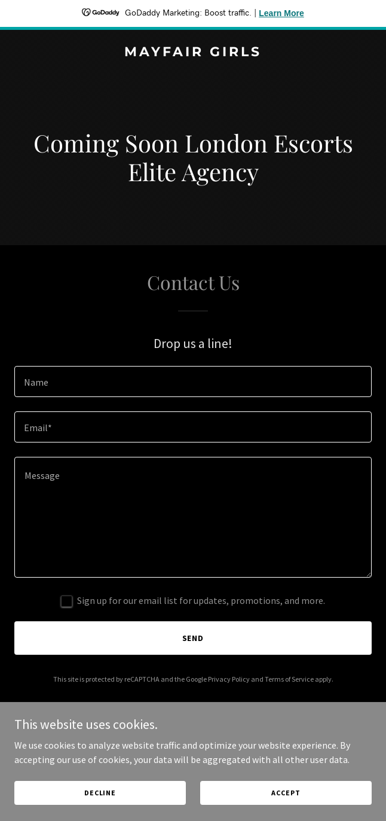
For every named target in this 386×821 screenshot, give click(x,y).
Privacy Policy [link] (229, 678)
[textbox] (193, 381)
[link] (193, 53)
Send (193, 638)
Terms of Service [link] (289, 678)
